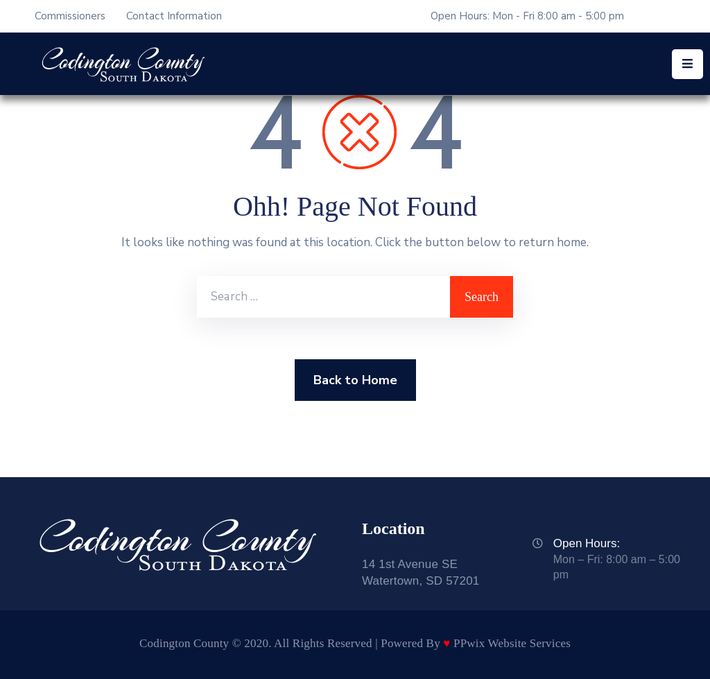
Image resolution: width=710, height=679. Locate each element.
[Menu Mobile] (687, 64)
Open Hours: (586, 543)
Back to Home (355, 380)
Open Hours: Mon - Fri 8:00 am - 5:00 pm (527, 16)
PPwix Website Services (512, 643)
